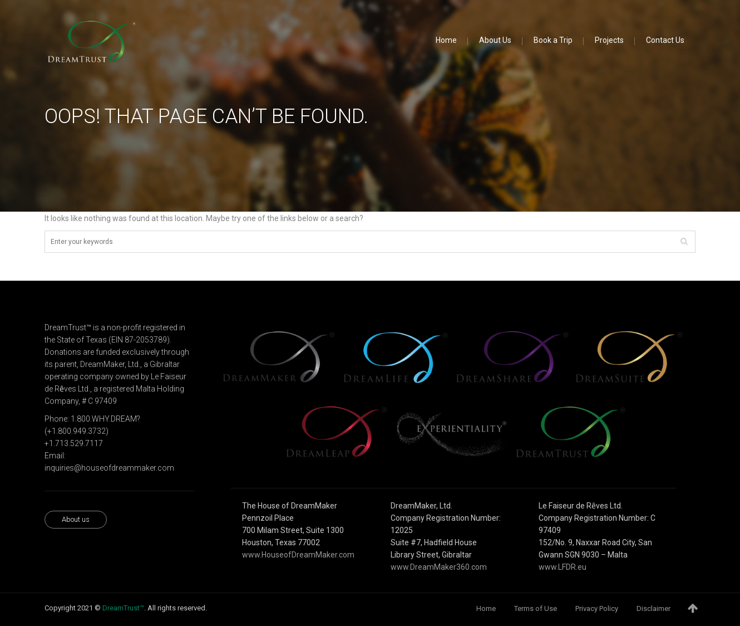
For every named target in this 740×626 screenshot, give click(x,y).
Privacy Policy (596, 608)
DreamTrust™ (123, 608)
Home (486, 608)
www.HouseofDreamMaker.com (298, 554)
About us (76, 519)
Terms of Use (535, 608)
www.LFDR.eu (562, 567)
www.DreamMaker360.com (439, 567)
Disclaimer (653, 608)
